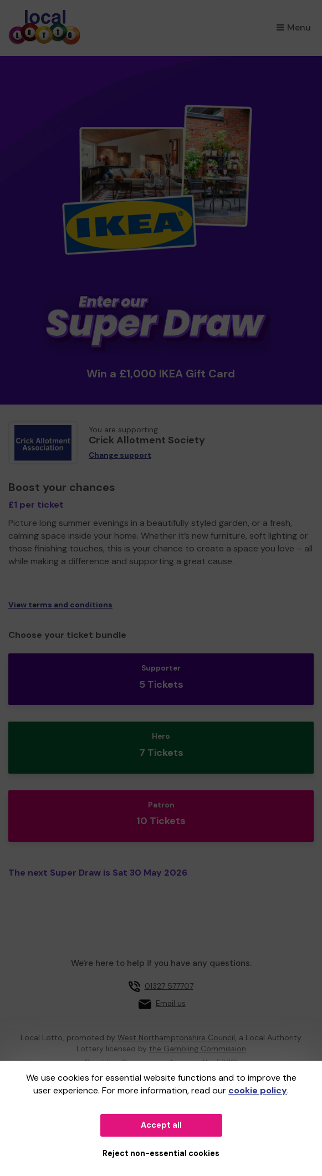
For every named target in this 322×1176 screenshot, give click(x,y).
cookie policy (257, 1090)
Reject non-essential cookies (161, 1153)
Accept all (161, 1125)
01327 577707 (169, 986)
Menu (294, 27)
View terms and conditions (60, 605)
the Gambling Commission (197, 1049)
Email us (171, 1003)
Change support (120, 455)
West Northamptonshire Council (176, 1037)
